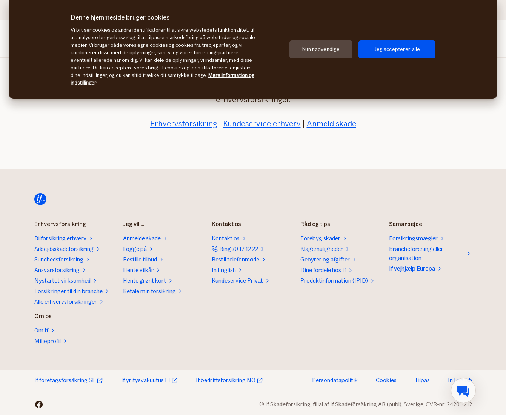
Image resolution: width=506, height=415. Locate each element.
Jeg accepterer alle (397, 49)
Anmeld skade (331, 123)
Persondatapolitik (335, 380)
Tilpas (422, 380)
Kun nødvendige (321, 49)
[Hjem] (40, 199)
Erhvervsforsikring (183, 123)
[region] (253, 49)
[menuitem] (463, 390)
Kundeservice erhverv (262, 123)
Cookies (386, 380)
